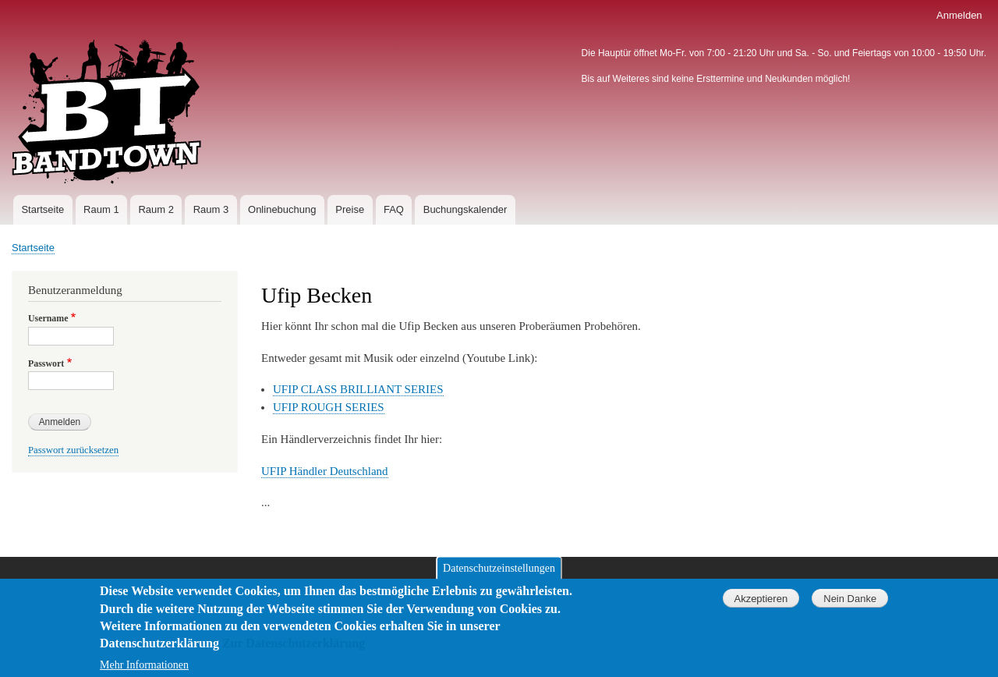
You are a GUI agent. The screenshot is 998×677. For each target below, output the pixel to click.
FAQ (394, 209)
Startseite (42, 209)
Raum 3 (211, 209)
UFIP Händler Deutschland (324, 471)
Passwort (46, 363)
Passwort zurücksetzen (73, 450)
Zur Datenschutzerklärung (293, 651)
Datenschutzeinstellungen (499, 576)
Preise (349, 209)
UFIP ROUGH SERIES (328, 407)
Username (48, 318)
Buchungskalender (465, 209)
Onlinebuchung (282, 209)
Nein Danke (849, 606)
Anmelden (959, 15)
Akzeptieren (760, 606)
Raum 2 (156, 209)
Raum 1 (101, 209)
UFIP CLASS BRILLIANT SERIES (358, 389)
